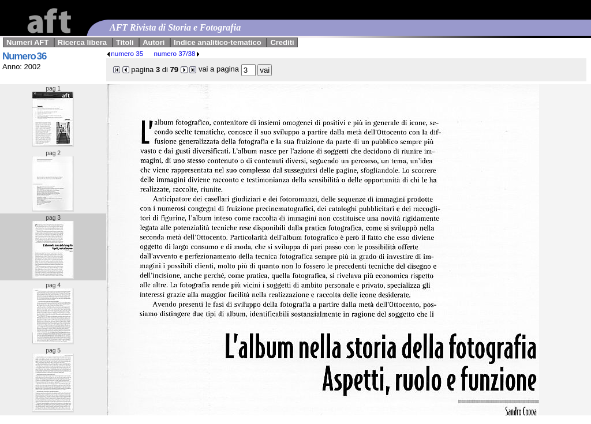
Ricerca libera (82, 42)
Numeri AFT (27, 42)
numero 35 (124, 53)
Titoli (125, 42)
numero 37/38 (177, 53)
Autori (153, 42)
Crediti (282, 42)
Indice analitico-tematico (217, 42)
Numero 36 (24, 56)
